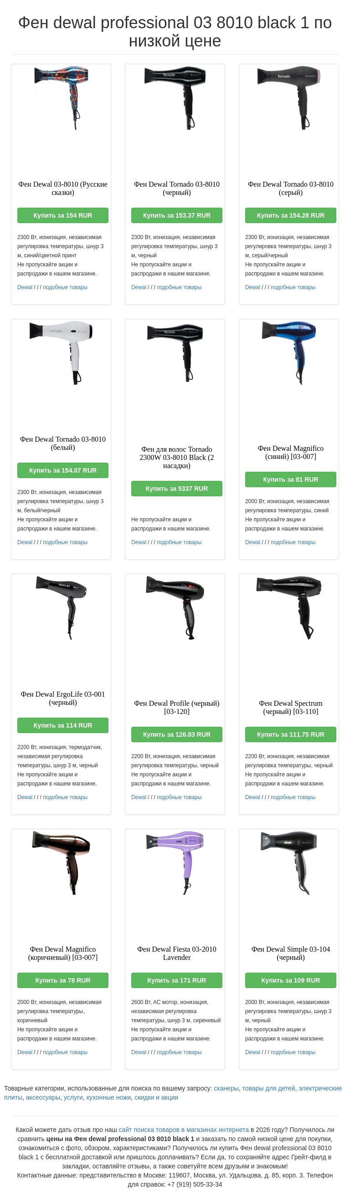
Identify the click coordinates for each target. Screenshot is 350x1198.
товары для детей (268, 1088)
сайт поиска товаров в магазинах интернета (184, 1129)
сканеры (226, 1088)
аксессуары (43, 1097)
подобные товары (65, 287)
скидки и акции (156, 1097)
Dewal (24, 287)
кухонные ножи (109, 1097)
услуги (73, 1097)
